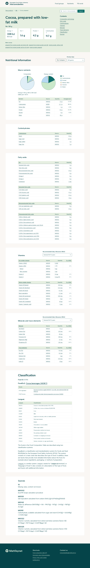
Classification (63, 32)
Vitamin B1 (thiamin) (23, 285)
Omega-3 (21, 176)
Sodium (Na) (22, 334)
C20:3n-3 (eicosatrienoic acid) (26, 222)
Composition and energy (67, 19)
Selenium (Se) (22, 356)
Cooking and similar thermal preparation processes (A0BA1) (48, 394)
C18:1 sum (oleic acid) (24, 208)
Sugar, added (22, 141)
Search (81, 11)
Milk (16, 10)
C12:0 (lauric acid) (23, 189)
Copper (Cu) (22, 358)
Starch (20, 136)
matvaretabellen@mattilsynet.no (68, 552)
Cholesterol (22, 181)
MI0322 (48, 266)
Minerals (62, 28)
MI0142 (48, 115)
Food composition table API (40, 552)
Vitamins (62, 25)
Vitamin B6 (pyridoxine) (25, 296)
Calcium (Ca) (22, 331)
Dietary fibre (22, 107)
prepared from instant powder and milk (38, 45)
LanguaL (21, 463)
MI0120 (48, 328)
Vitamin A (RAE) (23, 263)
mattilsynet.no (36, 560)
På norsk (80, 3)
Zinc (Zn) (21, 353)
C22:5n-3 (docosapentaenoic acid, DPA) (29, 236)
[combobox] (68, 11)
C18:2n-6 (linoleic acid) (24, 217)
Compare (61, 60)
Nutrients (70, 3)
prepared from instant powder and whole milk (16, 45)
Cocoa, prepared (24, 10)
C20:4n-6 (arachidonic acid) (26, 230)
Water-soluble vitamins (25, 282)
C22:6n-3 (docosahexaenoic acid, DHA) (29, 239)
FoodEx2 (21, 451)
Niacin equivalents (23, 293)
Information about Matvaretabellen (41, 555)
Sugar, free (21, 144)
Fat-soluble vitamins (24, 260)
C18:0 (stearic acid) (23, 198)
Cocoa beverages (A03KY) (36, 383)
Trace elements (64, 30)
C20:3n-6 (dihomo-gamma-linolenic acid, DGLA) (31, 225)
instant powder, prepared (36, 47)
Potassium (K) (22, 337)
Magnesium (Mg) (23, 339)
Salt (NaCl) (21, 328)
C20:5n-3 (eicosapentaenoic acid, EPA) (28, 233)
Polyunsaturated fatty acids (26, 173)
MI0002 (48, 101)
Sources (62, 34)
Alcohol (20, 112)
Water (20, 115)
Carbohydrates (64, 23)
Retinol (21, 268)
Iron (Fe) (21, 350)
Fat (19, 101)
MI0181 (47, 104)
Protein (20, 109)
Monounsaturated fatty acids (26, 170)
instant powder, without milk (56, 45)
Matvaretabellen (16, 4)
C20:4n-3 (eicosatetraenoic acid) (27, 228)
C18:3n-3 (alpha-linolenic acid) (26, 219)
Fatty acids (63, 21)
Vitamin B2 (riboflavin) (24, 287)
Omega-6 (21, 179)
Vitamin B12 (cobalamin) (25, 301)
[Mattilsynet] (13, 550)
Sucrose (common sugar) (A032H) (42, 389)
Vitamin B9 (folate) (23, 298)
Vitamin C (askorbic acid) (25, 304)
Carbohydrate (22, 104)
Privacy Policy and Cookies (40, 557)
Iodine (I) (21, 361)
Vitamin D (21, 274)
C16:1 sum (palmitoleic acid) (25, 206)
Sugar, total (21, 139)
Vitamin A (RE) (22, 266)
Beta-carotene (23, 271)
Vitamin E (21, 277)
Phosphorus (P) (23, 342)
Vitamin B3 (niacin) (23, 290)
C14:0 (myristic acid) (24, 192)
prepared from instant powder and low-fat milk (17, 47)
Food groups (59, 3)
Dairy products (9, 10)
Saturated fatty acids (24, 165)
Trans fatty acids (23, 168)
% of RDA (68, 260)
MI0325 (48, 263)
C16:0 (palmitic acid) (24, 195)
